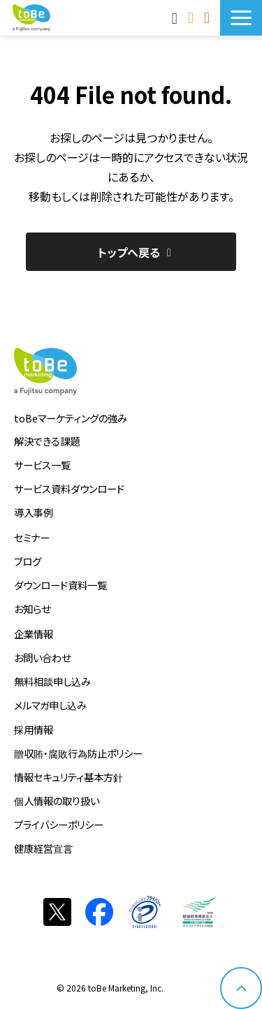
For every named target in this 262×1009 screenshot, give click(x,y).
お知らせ (32, 608)
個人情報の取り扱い (56, 800)
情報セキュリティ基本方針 (68, 776)
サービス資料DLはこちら (209, 17)
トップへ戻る (129, 252)
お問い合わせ (192, 17)
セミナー (32, 537)
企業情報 (33, 633)
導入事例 (33, 512)
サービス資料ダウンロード (69, 488)
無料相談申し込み (52, 681)
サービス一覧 (42, 464)
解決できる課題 (47, 441)
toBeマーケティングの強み (70, 418)
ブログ (27, 561)
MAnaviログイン (176, 17)
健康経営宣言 (43, 848)
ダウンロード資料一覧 (60, 584)
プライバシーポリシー (58, 824)
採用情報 (33, 729)
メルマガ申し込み (50, 705)
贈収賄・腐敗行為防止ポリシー (78, 753)
